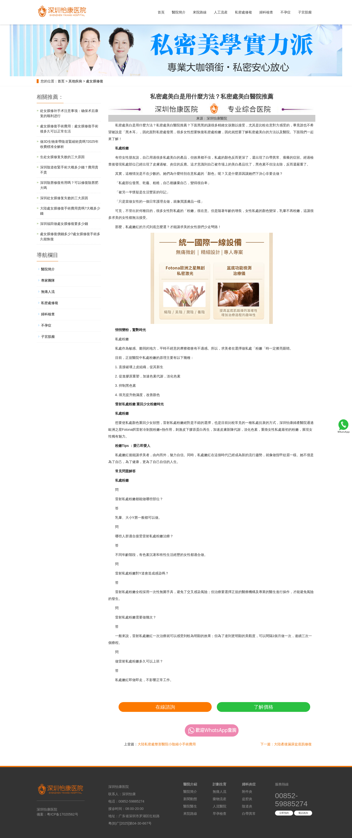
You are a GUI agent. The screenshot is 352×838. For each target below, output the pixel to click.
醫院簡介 (179, 12)
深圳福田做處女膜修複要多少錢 (64, 224)
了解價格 (263, 707)
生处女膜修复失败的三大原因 (62, 157)
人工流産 (221, 12)
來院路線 (200, 12)
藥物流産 (219, 799)
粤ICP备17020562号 (62, 814)
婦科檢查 (266, 12)
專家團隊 (48, 280)
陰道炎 (247, 806)
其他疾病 (75, 81)
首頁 (161, 12)
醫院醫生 (190, 806)
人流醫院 (219, 806)
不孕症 (285, 12)
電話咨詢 (303, 813)
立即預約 (284, 813)
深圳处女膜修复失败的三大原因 (64, 198)
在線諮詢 (165, 707)
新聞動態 (190, 799)
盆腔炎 (247, 799)
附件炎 (247, 792)
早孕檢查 (219, 814)
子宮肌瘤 (305, 12)
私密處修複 (243, 12)
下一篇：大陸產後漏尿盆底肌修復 (286, 744)
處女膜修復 (94, 81)
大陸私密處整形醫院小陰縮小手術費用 (167, 744)
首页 (61, 81)
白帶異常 (249, 814)
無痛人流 (48, 292)
